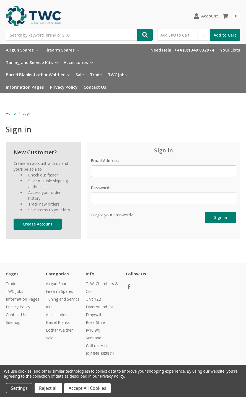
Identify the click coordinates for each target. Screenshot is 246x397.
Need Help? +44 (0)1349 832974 (182, 50)
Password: (100, 187)
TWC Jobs (117, 74)
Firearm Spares (62, 50)
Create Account (38, 224)
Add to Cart (225, 35)
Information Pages (25, 87)
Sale (80, 74)
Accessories (78, 62)
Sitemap (13, 322)
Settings (19, 388)
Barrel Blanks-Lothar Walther (37, 74)
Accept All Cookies (87, 388)
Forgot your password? (112, 214)
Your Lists (230, 50)
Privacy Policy (63, 87)
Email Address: (105, 160)
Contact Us (95, 87)
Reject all (48, 388)
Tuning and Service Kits (32, 62)
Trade (96, 74)
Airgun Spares (22, 50)
